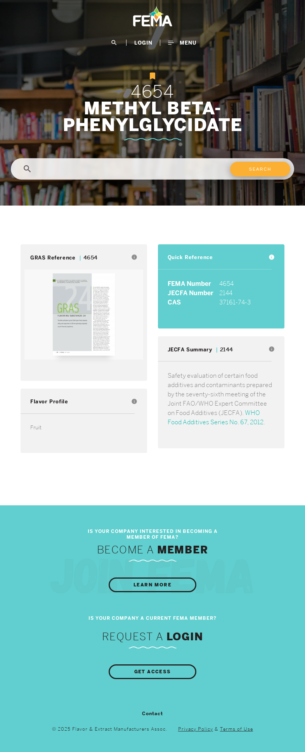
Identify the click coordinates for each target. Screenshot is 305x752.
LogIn (143, 42)
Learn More (152, 585)
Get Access (152, 671)
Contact (152, 714)
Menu (182, 42)
